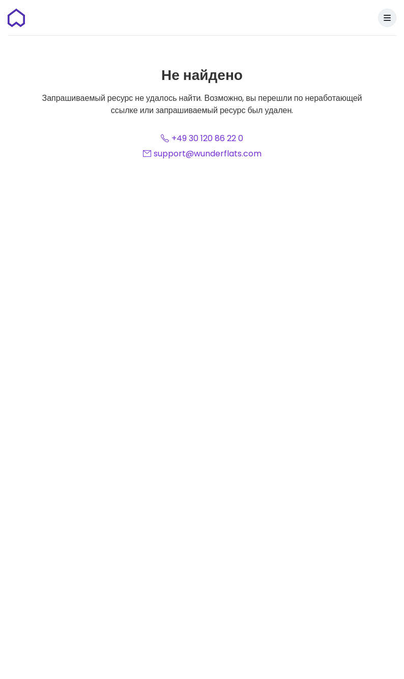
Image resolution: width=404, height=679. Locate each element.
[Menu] (387, 18)
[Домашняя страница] (16, 18)
